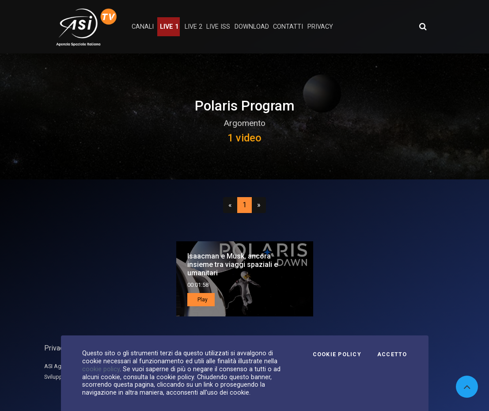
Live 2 (193, 26)
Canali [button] (143, 26)
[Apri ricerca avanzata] (423, 26)
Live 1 (169, 26)
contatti (288, 26)
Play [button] (202, 300)
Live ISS (218, 26)
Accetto (392, 354)
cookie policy (101, 369)
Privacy (55, 348)
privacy (320, 26)
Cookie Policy (337, 354)
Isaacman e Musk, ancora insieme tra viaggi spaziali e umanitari (232, 264)
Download (252, 26)
